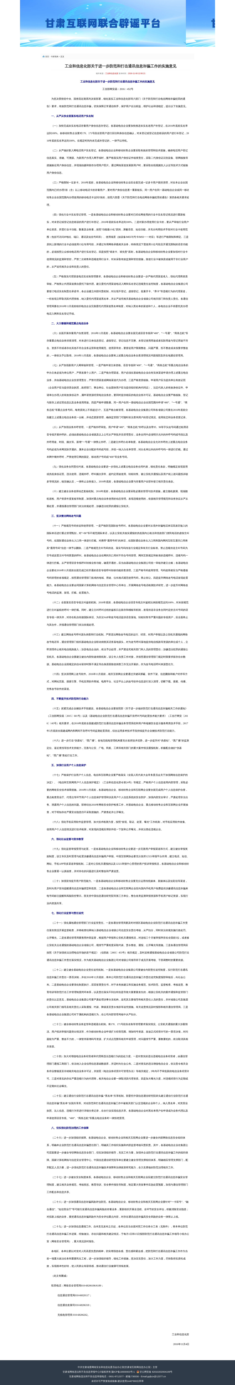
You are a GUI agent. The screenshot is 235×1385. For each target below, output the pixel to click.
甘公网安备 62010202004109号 (156, 1371)
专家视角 (54, 56)
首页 (47, 56)
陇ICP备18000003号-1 (123, 1371)
